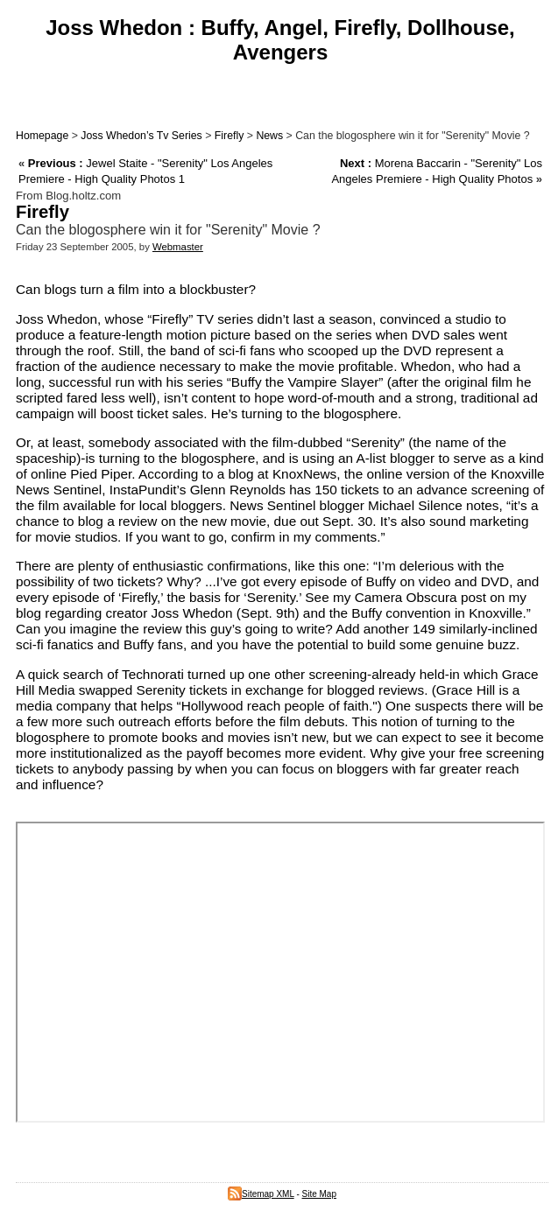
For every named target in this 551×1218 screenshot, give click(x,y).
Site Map (319, 1194)
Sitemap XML (261, 1194)
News (269, 136)
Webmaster (177, 247)
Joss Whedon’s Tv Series (141, 136)
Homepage (42, 136)
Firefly (229, 136)
